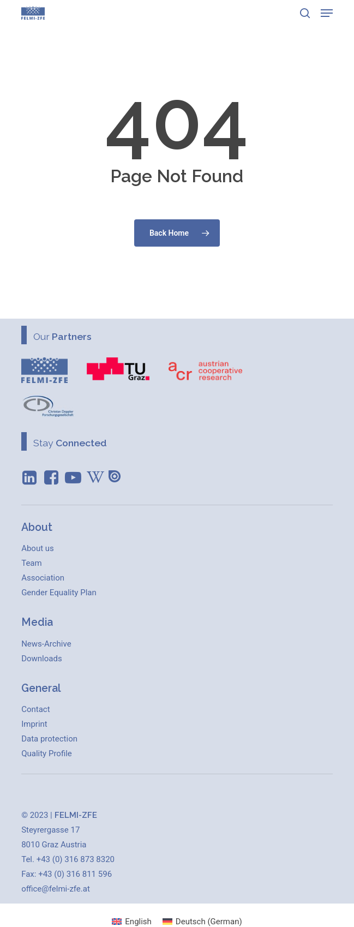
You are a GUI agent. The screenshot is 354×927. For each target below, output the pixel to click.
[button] (327, 13)
